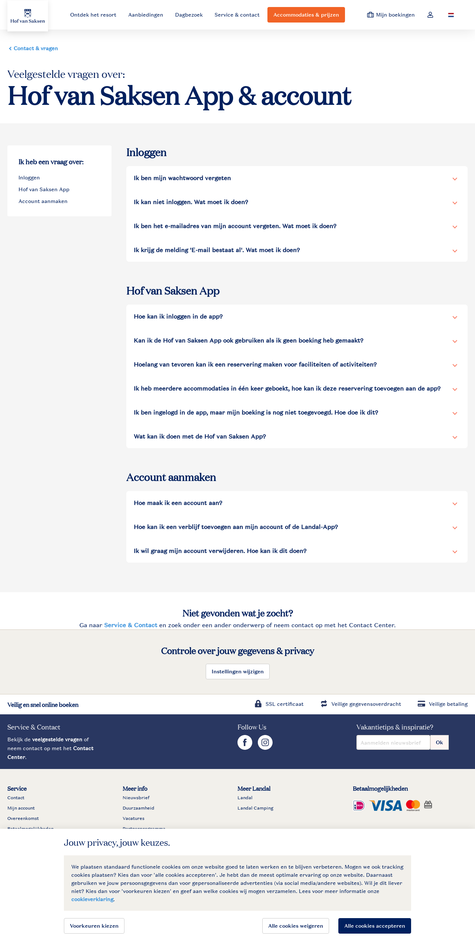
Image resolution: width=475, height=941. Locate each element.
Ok (439, 742)
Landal (245, 798)
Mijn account (21, 808)
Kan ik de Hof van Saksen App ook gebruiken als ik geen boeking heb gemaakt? (248, 340)
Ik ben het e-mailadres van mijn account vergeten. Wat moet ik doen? (235, 226)
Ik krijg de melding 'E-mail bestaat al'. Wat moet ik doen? (217, 250)
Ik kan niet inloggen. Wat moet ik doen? (191, 202)
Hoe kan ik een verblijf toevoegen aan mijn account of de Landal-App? (236, 526)
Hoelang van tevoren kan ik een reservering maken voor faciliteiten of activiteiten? (255, 364)
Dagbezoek (189, 14)
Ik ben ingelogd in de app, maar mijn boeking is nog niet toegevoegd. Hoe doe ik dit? (256, 412)
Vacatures (133, 818)
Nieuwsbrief (136, 798)
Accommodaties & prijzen (306, 14)
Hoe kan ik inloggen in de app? (178, 316)
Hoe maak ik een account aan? (178, 502)
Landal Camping (255, 808)
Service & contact (237, 14)
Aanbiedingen (145, 14)
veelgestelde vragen (57, 739)
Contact (15, 798)
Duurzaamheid (138, 808)
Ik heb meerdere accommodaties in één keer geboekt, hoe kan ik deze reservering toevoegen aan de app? (287, 388)
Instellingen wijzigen (238, 671)
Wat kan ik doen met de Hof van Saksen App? (200, 436)
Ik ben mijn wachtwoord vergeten (182, 178)
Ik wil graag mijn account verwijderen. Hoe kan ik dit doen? (220, 550)
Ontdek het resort (93, 14)
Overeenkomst (23, 818)
